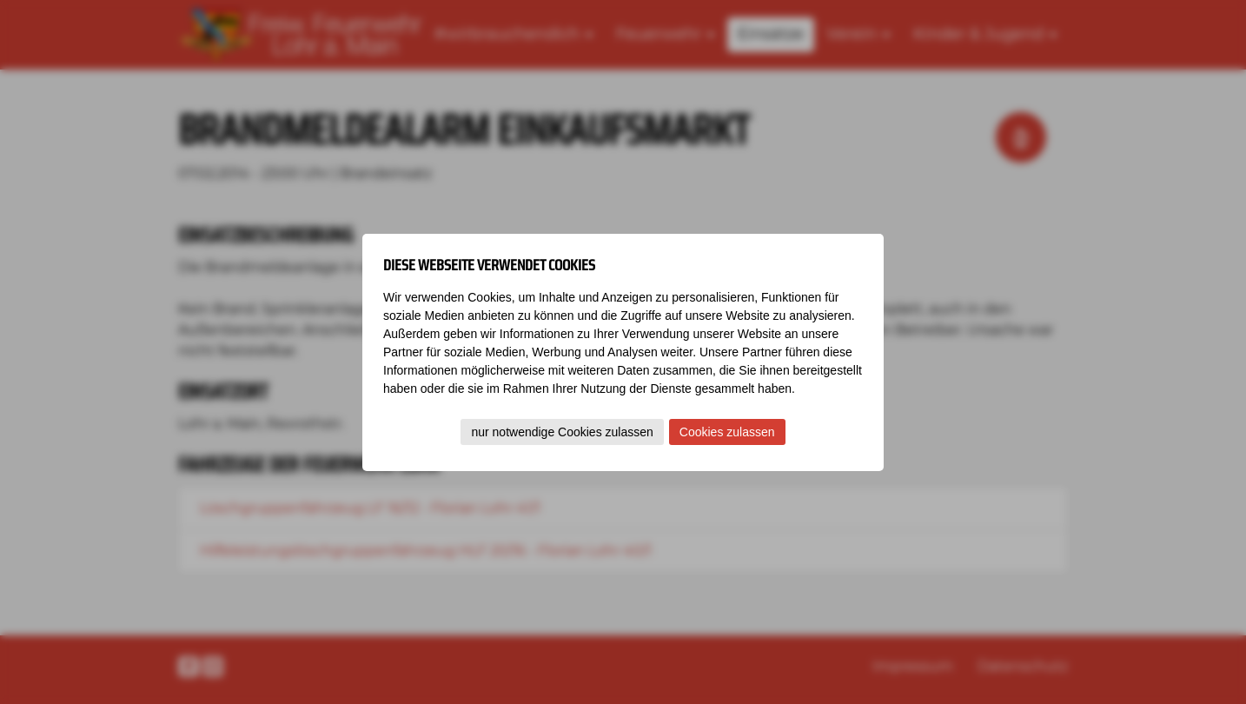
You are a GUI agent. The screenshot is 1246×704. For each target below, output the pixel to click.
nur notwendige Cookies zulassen (562, 432)
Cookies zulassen (727, 432)
